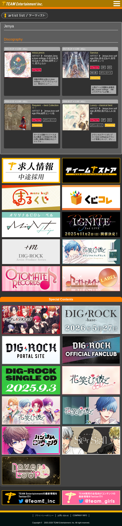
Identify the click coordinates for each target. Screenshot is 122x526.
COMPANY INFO (80, 515)
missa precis (38, 52)
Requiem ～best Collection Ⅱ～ (45, 106)
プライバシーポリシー (44, 515)
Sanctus (94, 52)
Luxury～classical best (101, 105)
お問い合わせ (63, 515)
